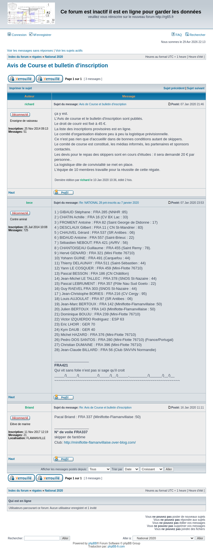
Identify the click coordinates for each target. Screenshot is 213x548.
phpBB (92, 543)
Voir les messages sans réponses (30, 50)
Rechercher (195, 34)
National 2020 (54, 56)
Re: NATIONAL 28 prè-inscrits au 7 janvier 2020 (109, 202)
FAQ (177, 34)
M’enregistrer (40, 34)
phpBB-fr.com (116, 546)
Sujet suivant (195, 88)
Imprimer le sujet (21, 88)
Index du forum (18, 56)
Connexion (17, 34)
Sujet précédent (174, 88)
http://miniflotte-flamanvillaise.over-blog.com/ (100, 442)
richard (85, 180)
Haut (11, 192)
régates (37, 56)
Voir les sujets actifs (69, 50)
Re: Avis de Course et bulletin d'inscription (105, 407)
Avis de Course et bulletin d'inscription (57, 65)
